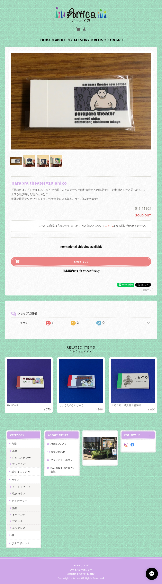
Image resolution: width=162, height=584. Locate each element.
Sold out (81, 261)
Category (80, 40)
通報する (147, 290)
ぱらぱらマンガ (20, 471)
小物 (15, 451)
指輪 (15, 508)
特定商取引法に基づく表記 (63, 470)
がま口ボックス (20, 543)
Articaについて (58, 443)
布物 (14, 443)
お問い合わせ (58, 451)
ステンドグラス (21, 487)
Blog (98, 40)
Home (45, 40)
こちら (109, 225)
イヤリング (19, 514)
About (61, 40)
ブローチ (17, 521)
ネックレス (19, 527)
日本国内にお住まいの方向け (81, 271)
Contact (115, 40)
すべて (23, 322)
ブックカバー (20, 464)
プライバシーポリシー (63, 460)
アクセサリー (19, 500)
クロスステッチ (21, 457)
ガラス (15, 479)
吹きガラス (19, 493)
